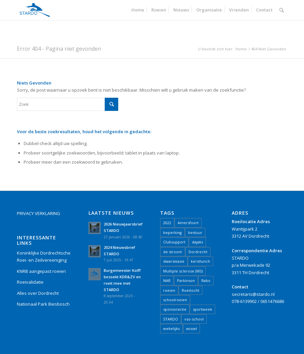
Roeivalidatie (30, 282)
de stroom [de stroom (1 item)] (172, 251)
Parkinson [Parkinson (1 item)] (186, 280)
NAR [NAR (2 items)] (167, 280)
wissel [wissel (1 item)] (191, 328)
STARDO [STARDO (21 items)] (170, 319)
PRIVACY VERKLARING (38, 213)
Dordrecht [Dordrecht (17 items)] (197, 251)
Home (241, 48)
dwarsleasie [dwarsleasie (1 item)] (173, 261)
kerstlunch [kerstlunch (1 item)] (200, 261)
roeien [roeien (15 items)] (169, 290)
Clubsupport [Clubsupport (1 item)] (174, 241)
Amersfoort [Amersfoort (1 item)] (188, 222)
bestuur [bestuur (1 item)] (195, 232)
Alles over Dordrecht (38, 293)
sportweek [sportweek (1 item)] (202, 309)
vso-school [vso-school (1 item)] (194, 319)
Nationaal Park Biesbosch (43, 304)
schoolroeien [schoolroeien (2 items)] (175, 299)
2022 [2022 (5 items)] (167, 222)
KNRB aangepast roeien (41, 271)
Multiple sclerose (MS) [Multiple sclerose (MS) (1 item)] (183, 271)
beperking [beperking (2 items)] (172, 232)
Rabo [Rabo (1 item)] (205, 280)
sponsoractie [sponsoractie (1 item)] (174, 309)
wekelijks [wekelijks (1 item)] (171, 328)
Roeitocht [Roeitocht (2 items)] (190, 290)
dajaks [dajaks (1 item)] (197, 241)
